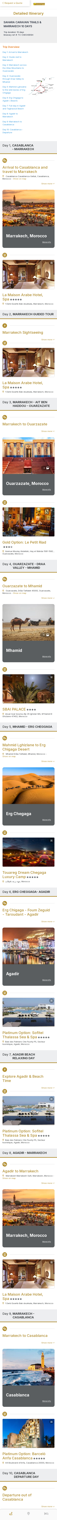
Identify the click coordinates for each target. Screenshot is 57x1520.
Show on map (19, 178)
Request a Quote (12, 3)
